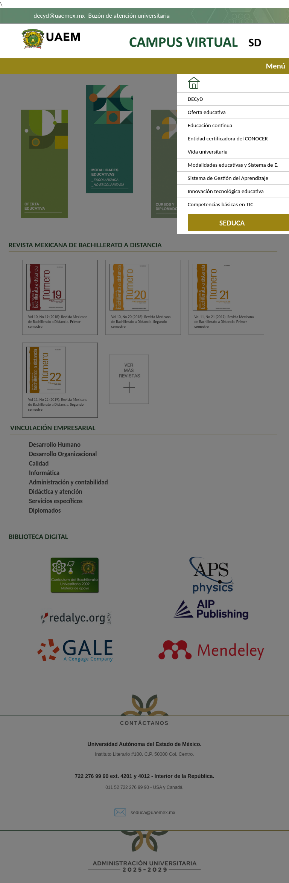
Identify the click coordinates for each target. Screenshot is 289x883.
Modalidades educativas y (233, 164)
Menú (273, 66)
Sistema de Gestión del (228, 178)
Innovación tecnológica (226, 191)
